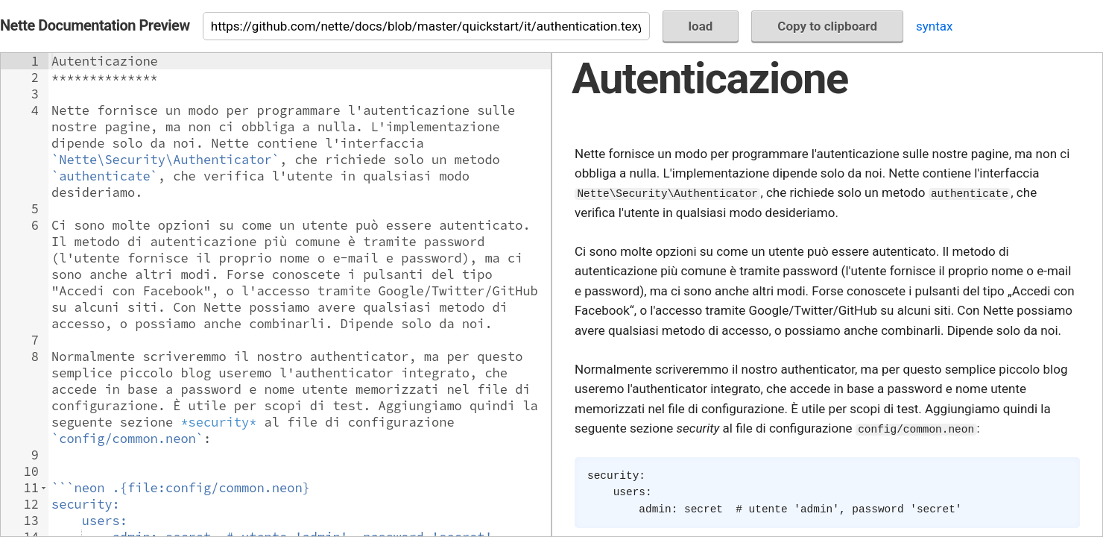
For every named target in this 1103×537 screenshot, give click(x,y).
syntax (934, 26)
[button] (43, 488)
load (701, 26)
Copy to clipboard (827, 26)
